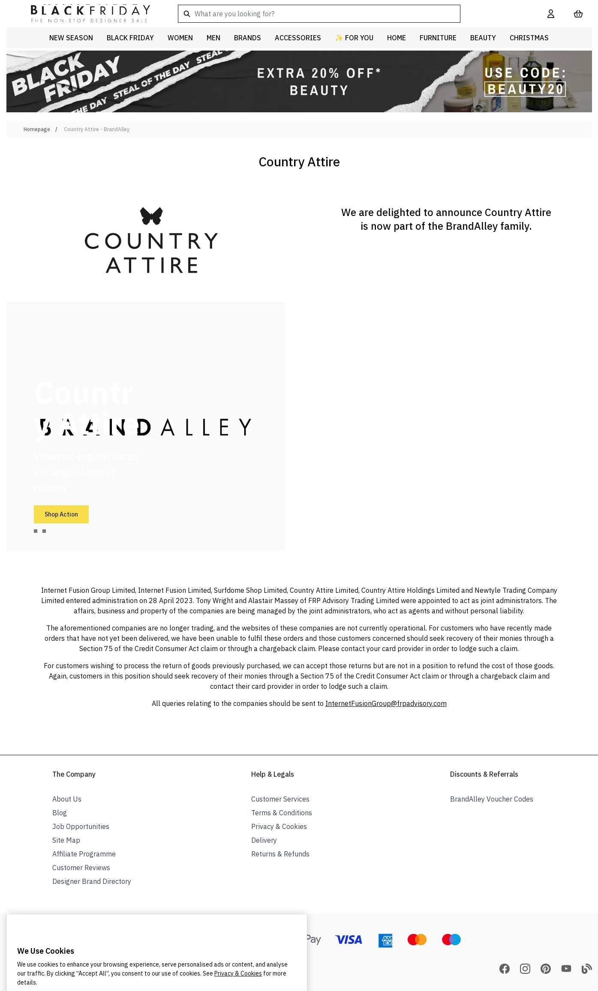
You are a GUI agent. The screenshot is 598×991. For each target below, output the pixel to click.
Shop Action (61, 514)
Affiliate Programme (84, 854)
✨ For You (354, 37)
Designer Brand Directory (91, 881)
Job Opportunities (80, 826)
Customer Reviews (81, 867)
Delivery (264, 840)
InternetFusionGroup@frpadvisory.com (386, 703)
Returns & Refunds (280, 854)
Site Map (66, 840)
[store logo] (83, 13)
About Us (66, 799)
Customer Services (280, 799)
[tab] (35, 531)
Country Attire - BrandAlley (96, 129)
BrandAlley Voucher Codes (491, 799)
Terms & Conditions (281, 812)
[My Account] (551, 13)
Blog (59, 812)
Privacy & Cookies (279, 826)
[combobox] (349, 14)
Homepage (37, 129)
